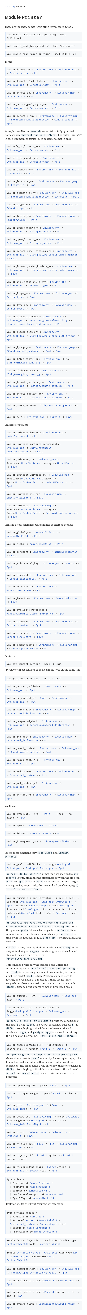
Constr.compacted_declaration (50, 725)
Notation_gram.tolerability (30, 119)
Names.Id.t (37, 1216)
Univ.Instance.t (17, 436)
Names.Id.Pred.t (41, 833)
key (75, 1252)
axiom (29, 1220)
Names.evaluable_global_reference (30, 613)
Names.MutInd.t (40, 1186)
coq (13, 6)
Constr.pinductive (19, 636)
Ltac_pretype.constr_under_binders (54, 254)
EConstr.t (16, 173)
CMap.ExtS (50, 1252)
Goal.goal (63, 864)
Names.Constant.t (66, 551)
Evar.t (70, 563)
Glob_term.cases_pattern (56, 405)
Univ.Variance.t (32, 463)
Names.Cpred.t (37, 825)
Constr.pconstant (18, 625)
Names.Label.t (48, 1220)
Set (49, 1256)
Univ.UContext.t (68, 463)
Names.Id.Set (44, 532)
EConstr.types (16, 208)
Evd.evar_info (16, 1108)
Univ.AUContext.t (57, 482)
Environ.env (45, 69)
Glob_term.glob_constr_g (23, 362)
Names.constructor (19, 590)
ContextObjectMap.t (43, 1272)
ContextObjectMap (28, 1252)
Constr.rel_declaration (23, 740)
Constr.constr (19, 73)
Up (6, 6)
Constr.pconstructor (25, 648)
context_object (50, 1244)
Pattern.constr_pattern (46, 385)
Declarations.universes (62, 513)
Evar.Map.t (63, 901)
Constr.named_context (25, 752)
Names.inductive (67, 598)
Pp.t (37, 73)
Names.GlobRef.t (17, 536)
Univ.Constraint (17, 451)
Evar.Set (17, 1147)
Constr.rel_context (23, 775)
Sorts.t (55, 417)
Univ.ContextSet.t (27, 482)
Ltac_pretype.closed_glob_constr (29, 324)
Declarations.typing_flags (57, 1303)
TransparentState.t (59, 841)
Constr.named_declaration (24, 713)
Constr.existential (23, 578)
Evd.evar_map (67, 69)
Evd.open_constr (41, 231)
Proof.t (45, 1048)
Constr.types (15, 297)
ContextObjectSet (18, 1244)
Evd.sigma (13, 868)
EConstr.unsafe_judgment (23, 351)
